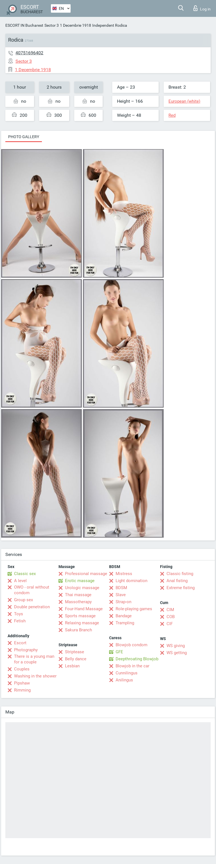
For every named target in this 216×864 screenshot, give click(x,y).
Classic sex (25, 573)
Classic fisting (179, 573)
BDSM (121, 587)
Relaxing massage (82, 622)
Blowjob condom (131, 644)
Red (172, 115)
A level (20, 580)
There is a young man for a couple (34, 659)
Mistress (124, 573)
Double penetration (32, 606)
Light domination (131, 580)
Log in (202, 8)
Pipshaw (22, 683)
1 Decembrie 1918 (75, 25)
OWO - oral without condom (31, 590)
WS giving (175, 645)
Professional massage (86, 573)
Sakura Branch (78, 629)
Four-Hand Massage (84, 608)
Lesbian (72, 665)
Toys (18, 613)
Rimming (22, 690)
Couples (22, 669)
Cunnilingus (127, 673)
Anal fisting (177, 580)
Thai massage (78, 594)
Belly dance (75, 658)
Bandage (124, 615)
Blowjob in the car (132, 665)
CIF (169, 623)
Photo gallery (23, 136)
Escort (20, 642)
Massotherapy (78, 601)
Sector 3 (51, 25)
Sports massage (80, 615)
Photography (26, 649)
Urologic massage (82, 587)
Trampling (125, 622)
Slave (121, 594)
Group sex (23, 599)
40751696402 (29, 52)
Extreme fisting (180, 587)
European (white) (184, 101)
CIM (170, 609)
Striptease (74, 651)
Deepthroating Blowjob (137, 658)
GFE (119, 651)
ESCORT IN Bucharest (24, 25)
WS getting (176, 652)
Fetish (20, 620)
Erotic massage (79, 580)
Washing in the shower (35, 676)
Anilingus (124, 680)
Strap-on (123, 601)
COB (170, 616)
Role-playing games (134, 608)
